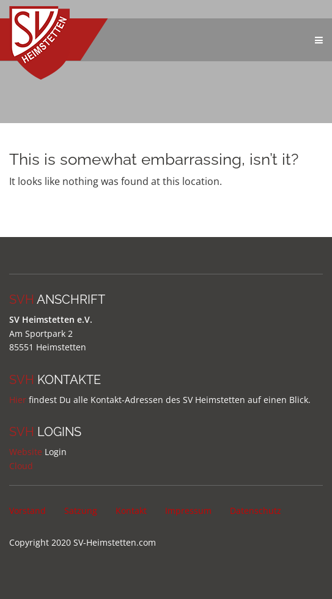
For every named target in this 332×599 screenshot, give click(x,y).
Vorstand (27, 510)
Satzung (80, 510)
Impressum (188, 510)
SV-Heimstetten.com (114, 542)
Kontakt (131, 510)
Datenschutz (255, 510)
